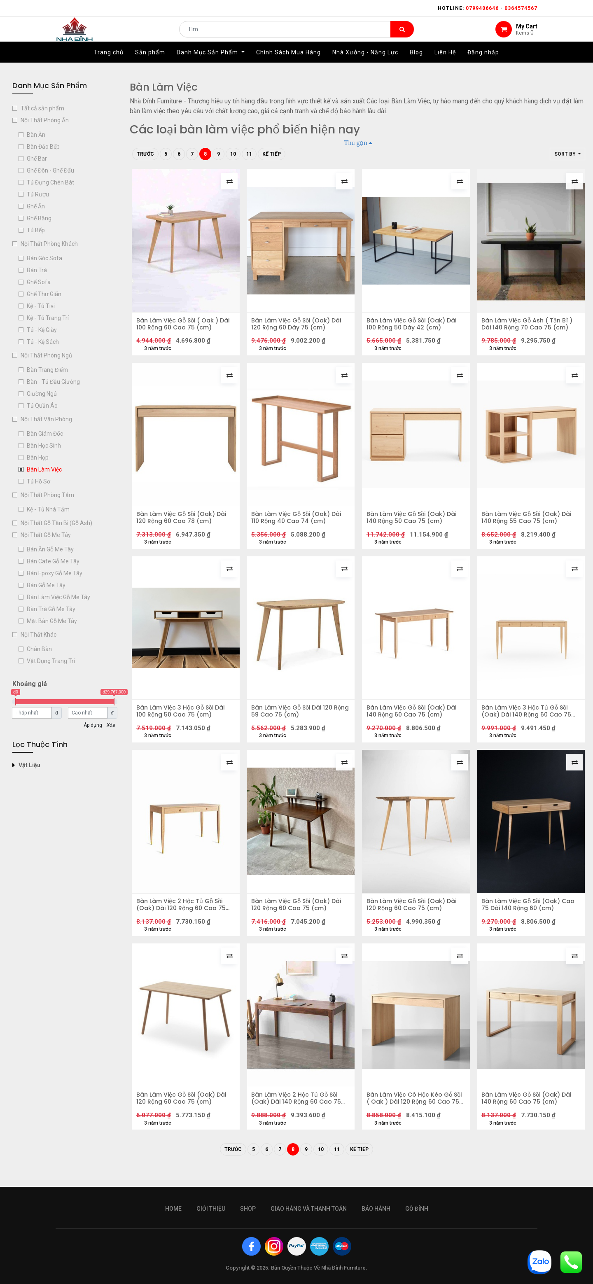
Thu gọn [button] (355, 142)
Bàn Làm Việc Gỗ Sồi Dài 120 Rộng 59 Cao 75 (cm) (293, 720)
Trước (145, 154)
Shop (248, 1208)
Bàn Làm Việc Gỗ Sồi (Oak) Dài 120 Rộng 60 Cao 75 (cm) (298, 917)
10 (233, 154)
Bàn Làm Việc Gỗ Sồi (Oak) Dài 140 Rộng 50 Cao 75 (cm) (413, 523)
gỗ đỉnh (416, 1208)
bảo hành (376, 1208)
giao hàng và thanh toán (309, 1208)
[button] (567, 154)
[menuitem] (108, 64)
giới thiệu (210, 1208)
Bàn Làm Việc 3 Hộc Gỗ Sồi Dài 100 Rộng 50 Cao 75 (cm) (182, 720)
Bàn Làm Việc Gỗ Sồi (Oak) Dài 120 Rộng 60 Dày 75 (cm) (298, 326)
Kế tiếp (271, 154)
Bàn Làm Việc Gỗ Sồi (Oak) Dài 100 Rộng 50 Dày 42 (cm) (413, 326)
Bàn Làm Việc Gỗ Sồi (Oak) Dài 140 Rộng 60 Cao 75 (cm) (413, 720)
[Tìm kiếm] (402, 35)
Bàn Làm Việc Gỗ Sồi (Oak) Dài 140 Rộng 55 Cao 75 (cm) (528, 523)
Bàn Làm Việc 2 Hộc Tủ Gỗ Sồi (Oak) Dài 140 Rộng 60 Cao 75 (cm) (298, 1115)
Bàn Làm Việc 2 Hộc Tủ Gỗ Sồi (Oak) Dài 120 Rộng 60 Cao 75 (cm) (182, 917)
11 (249, 154)
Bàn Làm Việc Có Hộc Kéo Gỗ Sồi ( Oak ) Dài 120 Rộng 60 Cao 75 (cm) (415, 1115)
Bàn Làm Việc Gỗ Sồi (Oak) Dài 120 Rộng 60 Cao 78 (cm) (183, 523)
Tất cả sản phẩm (42, 108)
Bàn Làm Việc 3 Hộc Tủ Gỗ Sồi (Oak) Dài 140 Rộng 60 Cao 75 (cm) (528, 720)
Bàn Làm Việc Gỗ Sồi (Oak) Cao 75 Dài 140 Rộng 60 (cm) (530, 917)
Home (173, 1208)
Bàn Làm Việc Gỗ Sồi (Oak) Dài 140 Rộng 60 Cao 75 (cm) (528, 1115)
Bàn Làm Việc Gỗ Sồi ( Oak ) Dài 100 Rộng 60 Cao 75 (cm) (184, 326)
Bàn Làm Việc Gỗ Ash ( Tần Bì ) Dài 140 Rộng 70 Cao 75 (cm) (528, 326)
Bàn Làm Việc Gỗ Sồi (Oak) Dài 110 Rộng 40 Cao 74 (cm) (298, 523)
